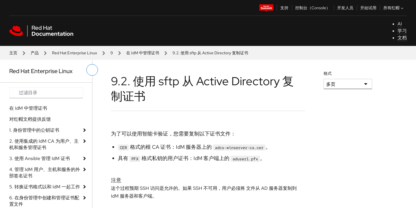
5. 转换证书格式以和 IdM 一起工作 (44, 187)
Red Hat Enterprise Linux (74, 52)
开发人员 (345, 7)
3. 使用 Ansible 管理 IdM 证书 (39, 158)
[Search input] (46, 92)
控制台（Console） (312, 7)
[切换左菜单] (92, 70)
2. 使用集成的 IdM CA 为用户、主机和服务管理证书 (44, 144)
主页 (13, 52)
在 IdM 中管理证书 (142, 52)
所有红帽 (394, 7)
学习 (402, 31)
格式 (328, 73)
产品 (35, 52)
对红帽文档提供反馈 (30, 119)
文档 (402, 38)
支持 (284, 7)
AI (400, 24)
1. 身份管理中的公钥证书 (34, 130)
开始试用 (368, 7)
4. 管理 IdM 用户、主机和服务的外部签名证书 (44, 172)
